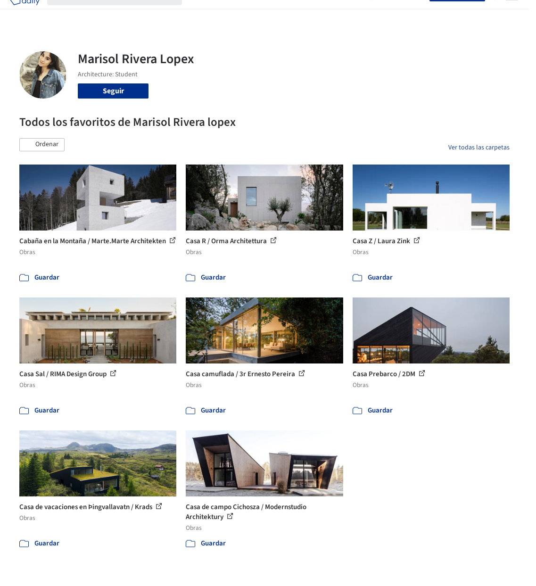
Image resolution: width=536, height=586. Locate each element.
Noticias (324, 13)
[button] (42, 144)
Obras (199, 13)
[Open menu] (512, 13)
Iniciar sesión (403, 13)
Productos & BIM (278, 13)
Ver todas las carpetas (479, 147)
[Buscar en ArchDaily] (122, 13)
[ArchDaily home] (24, 13)
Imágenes (230, 13)
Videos (353, 13)
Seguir (113, 91)
